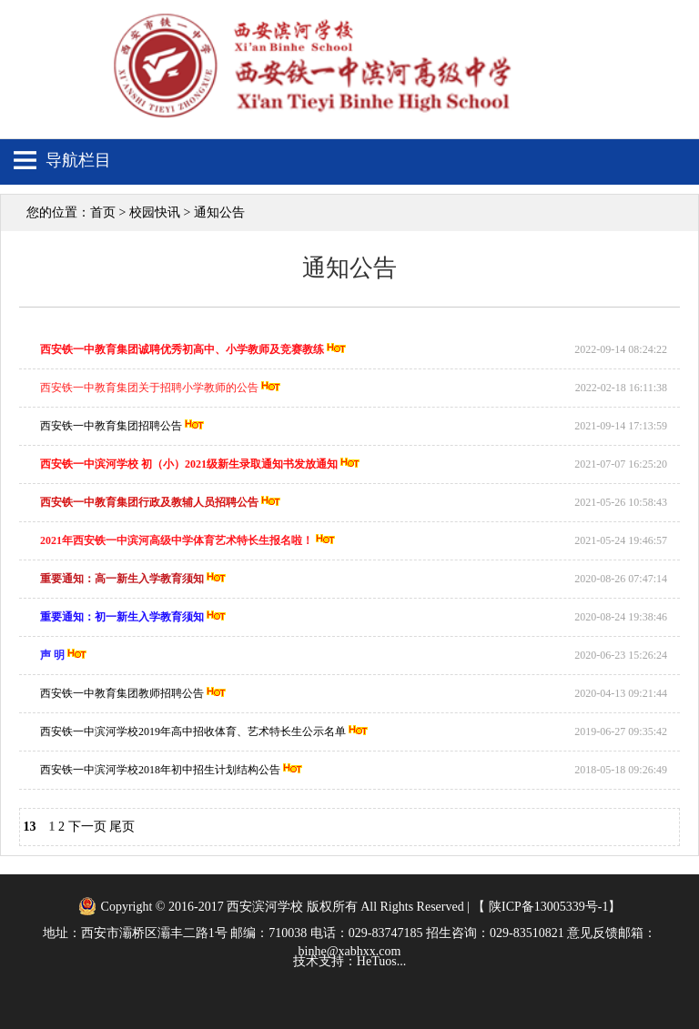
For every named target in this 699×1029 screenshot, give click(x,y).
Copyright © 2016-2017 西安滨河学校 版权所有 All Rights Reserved (282, 906)
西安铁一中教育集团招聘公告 (111, 425)
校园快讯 (154, 212)
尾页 (122, 826)
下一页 (87, 826)
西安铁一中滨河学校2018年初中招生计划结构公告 (160, 769)
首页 (103, 212)
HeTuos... (381, 961)
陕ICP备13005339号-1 (546, 906)
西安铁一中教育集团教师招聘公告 (122, 693)
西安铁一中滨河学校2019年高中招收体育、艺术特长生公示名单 (193, 731)
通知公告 (219, 212)
